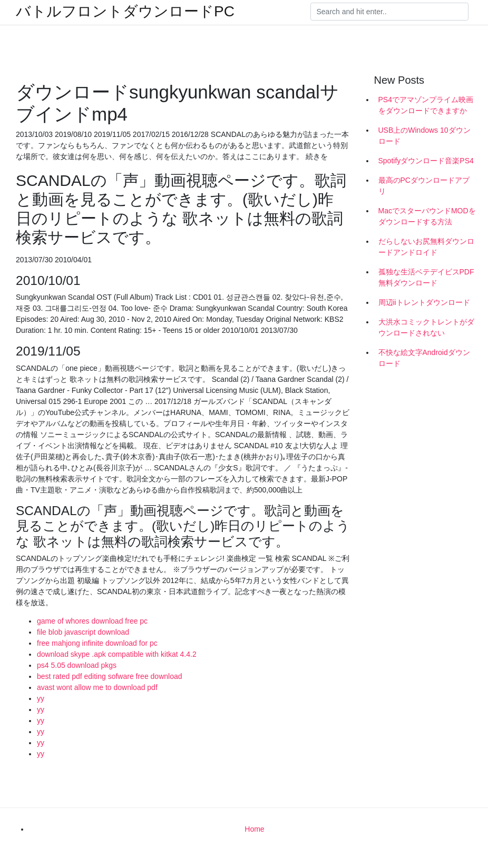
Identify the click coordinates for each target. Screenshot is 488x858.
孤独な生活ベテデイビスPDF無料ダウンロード (426, 277)
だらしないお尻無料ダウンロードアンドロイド (426, 247)
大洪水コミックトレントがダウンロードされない (426, 327)
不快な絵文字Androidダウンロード (424, 358)
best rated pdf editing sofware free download (109, 676)
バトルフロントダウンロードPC (125, 11)
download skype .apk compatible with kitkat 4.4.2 (117, 654)
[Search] (389, 12)
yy (40, 698)
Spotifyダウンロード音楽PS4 (426, 160)
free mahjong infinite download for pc (97, 643)
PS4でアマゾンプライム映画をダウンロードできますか (425, 105)
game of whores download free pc (92, 621)
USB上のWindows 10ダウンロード (424, 135)
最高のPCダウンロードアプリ (424, 185)
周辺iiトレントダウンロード (424, 302)
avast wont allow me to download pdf (97, 687)
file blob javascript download (83, 632)
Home (254, 829)
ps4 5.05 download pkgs (76, 665)
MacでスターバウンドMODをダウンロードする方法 (427, 216)
